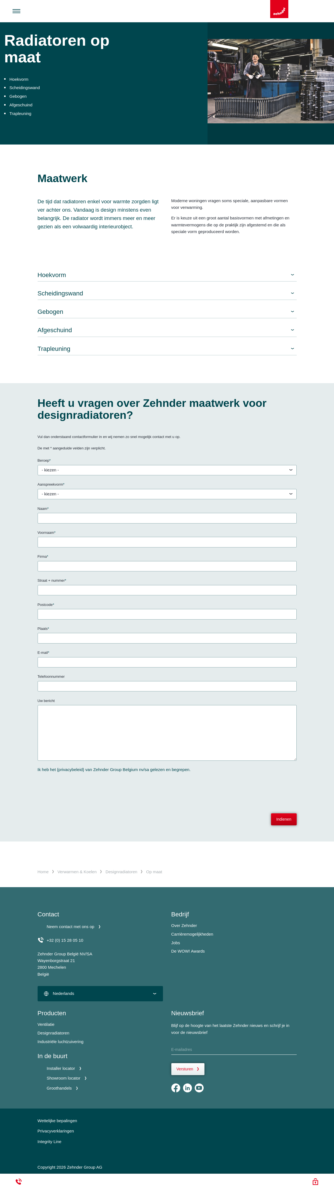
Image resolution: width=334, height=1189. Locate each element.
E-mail (43, 653)
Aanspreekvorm (51, 485)
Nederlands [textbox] (63, 993)
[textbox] (167, 470)
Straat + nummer (52, 581)
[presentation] (80, 789)
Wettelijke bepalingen (57, 1120)
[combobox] (167, 470)
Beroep (44, 461)
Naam (43, 509)
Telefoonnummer (51, 676)
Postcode (46, 605)
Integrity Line (50, 1141)
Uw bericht (46, 701)
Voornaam (47, 533)
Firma (43, 557)
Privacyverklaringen (56, 1131)
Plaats (43, 629)
